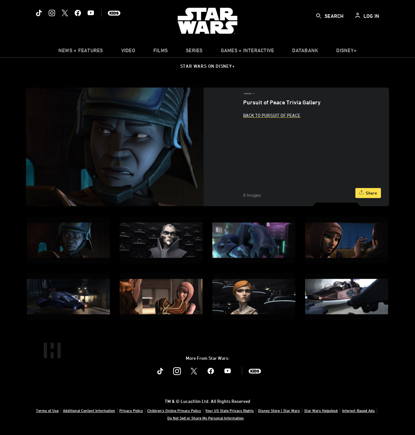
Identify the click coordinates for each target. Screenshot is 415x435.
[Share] (368, 193)
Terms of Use (47, 410)
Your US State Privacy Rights (229, 410)
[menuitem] (128, 52)
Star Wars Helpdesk (321, 410)
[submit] (318, 16)
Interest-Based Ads (358, 410)
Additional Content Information (89, 410)
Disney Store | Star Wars (279, 410)
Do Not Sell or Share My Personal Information (205, 418)
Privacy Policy (131, 410)
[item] (80, 52)
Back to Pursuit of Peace (271, 115)
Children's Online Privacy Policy (174, 410)
